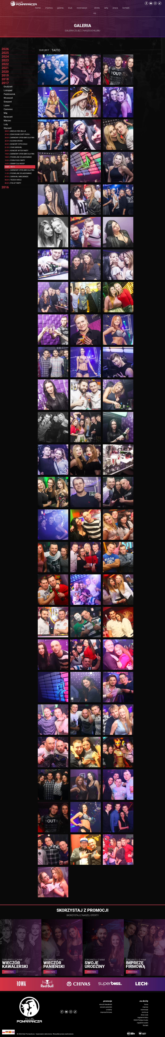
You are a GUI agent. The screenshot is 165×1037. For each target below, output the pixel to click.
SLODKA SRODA (13, 141)
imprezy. (49, 8)
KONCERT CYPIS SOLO (16, 144)
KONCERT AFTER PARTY (16, 151)
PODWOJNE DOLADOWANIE (18, 157)
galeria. (60, 8)
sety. (106, 8)
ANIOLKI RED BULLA (15, 131)
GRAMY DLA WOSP (15, 164)
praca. (115, 8)
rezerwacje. (82, 8)
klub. (70, 8)
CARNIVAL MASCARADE (16, 177)
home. (38, 8)
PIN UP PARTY (13, 183)
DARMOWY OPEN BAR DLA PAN (19, 138)
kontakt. (126, 8)
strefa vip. (96, 10)
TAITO (10, 167)
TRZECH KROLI (13, 180)
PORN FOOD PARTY (15, 160)
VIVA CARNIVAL (13, 147)
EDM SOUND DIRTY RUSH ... (18, 134)
